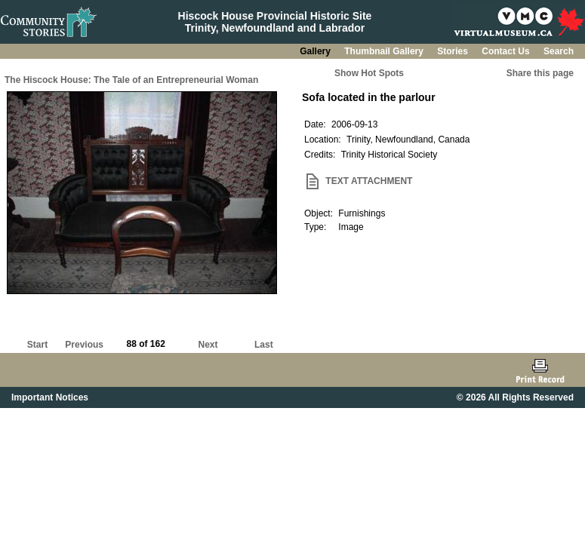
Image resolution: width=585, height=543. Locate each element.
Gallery (316, 51)
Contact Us (507, 51)
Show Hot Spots (369, 73)
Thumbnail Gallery (385, 51)
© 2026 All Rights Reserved (515, 397)
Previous (84, 344)
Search (558, 51)
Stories (453, 51)
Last (263, 344)
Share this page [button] (540, 73)
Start (37, 344)
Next (208, 344)
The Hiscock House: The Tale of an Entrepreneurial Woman (131, 80)
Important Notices (49, 397)
